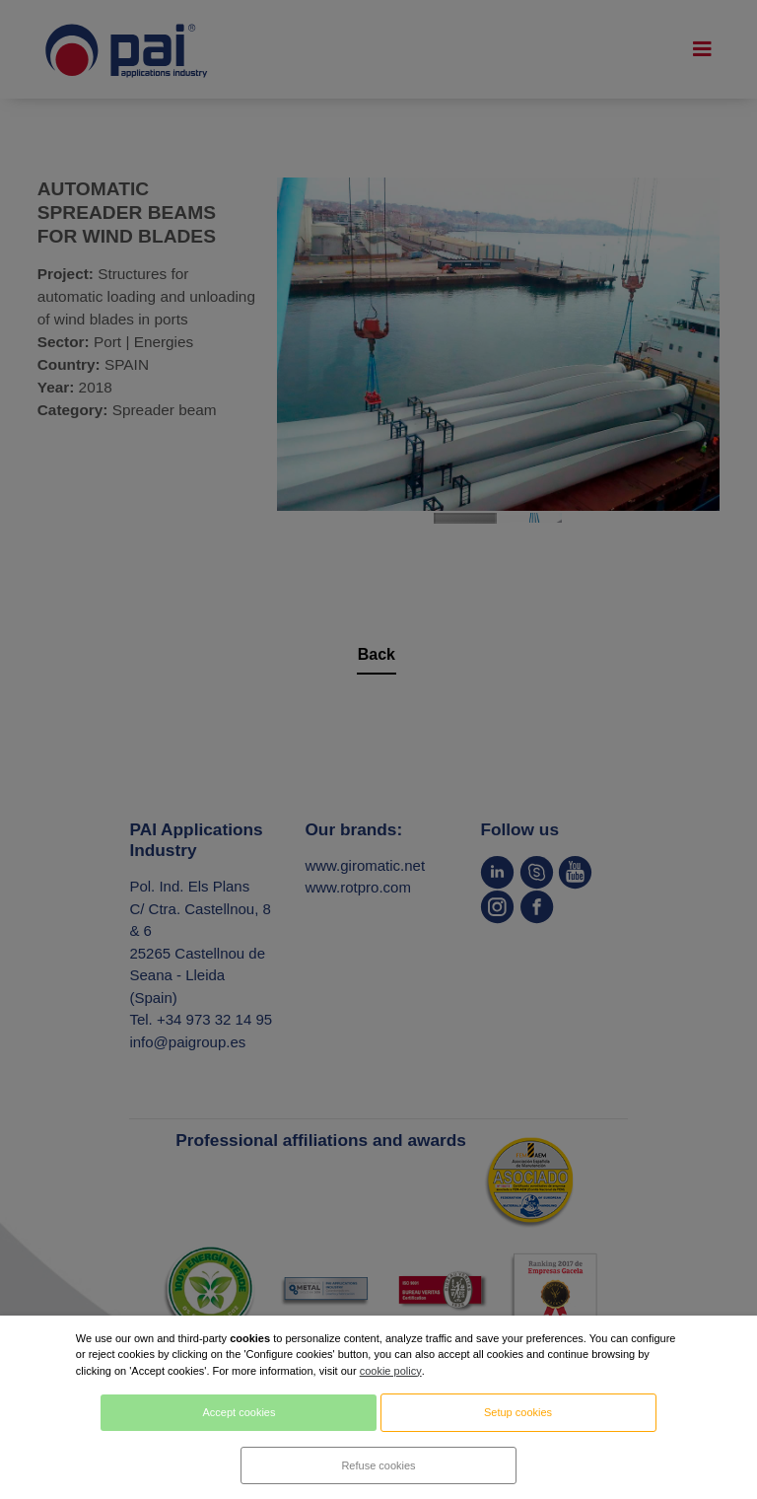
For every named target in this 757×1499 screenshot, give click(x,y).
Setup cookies (518, 1412)
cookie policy (391, 1371)
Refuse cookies (378, 1465)
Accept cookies (238, 1412)
